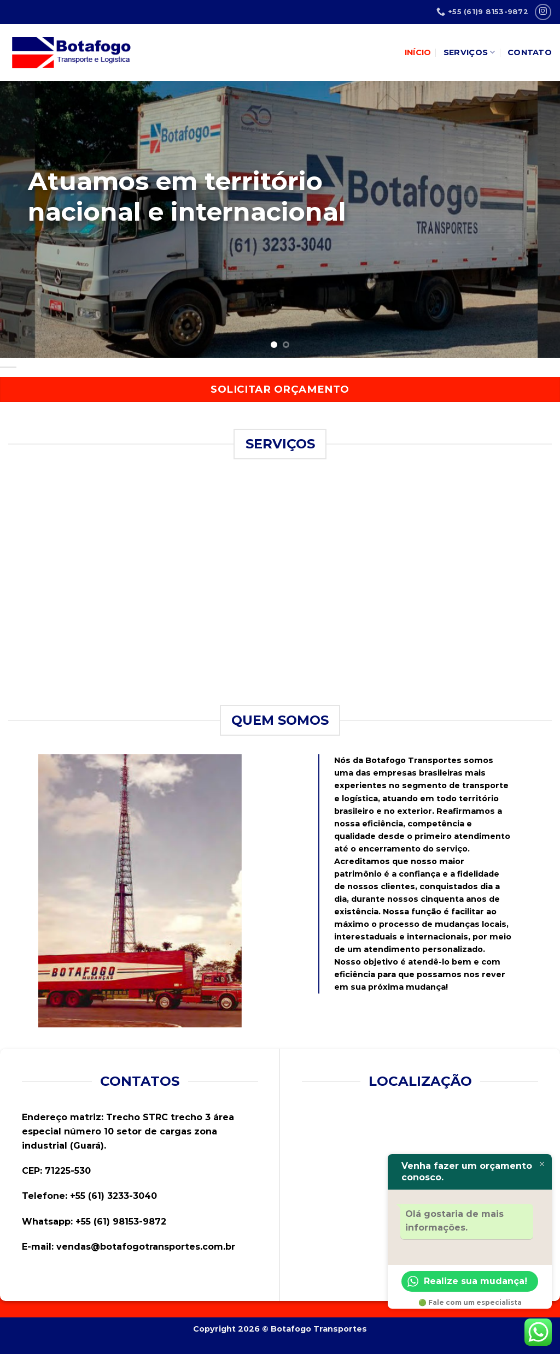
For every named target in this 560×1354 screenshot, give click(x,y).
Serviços (469, 52)
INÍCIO (418, 52)
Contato (530, 52)
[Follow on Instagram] (543, 12)
